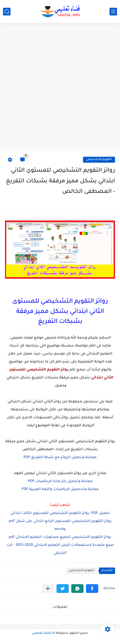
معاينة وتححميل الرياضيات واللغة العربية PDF (60, 490)
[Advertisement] (60, 87)
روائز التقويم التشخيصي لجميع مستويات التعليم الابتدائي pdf (60, 537)
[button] (92, 588)
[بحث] (6, 11)
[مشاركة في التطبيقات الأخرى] (48, 588)
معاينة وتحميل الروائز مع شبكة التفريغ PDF (60, 458)
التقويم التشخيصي (99, 159)
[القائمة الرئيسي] (113, 11)
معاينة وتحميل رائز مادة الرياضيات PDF (60, 482)
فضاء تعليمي (42, 633)
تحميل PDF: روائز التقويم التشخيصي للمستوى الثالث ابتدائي (60, 513)
